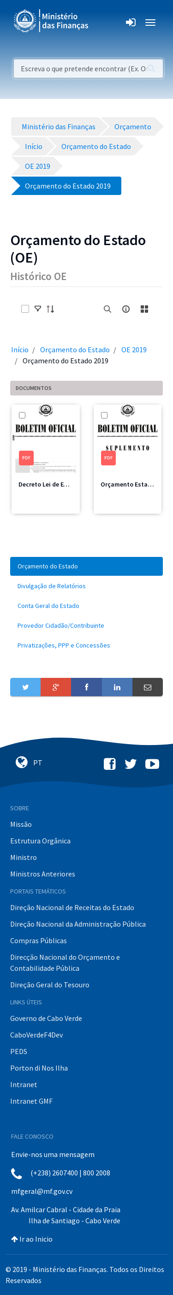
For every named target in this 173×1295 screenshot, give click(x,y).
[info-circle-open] (126, 309)
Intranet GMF (31, 1101)
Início (20, 349)
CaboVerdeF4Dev (36, 1034)
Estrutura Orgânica (40, 840)
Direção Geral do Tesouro (49, 984)
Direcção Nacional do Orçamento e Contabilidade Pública (65, 962)
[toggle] (38, 309)
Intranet (23, 1084)
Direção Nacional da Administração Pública (78, 923)
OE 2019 (134, 349)
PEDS (18, 1051)
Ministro (23, 857)
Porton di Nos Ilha (39, 1067)
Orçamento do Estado (75, 349)
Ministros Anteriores (42, 873)
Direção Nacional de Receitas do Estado (72, 907)
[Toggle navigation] (103, 22)
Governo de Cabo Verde (46, 1018)
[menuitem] (86, 566)
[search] (107, 309)
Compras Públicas (38, 940)
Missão (21, 824)
